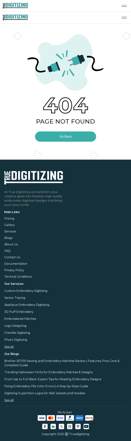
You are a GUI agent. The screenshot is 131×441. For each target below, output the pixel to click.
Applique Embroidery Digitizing (26, 304)
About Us (11, 244)
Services (10, 231)
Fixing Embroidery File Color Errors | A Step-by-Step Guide (46, 386)
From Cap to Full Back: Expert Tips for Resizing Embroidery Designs (52, 379)
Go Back (65, 136)
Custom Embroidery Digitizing (25, 291)
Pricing (9, 218)
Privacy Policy (14, 270)
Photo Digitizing (15, 339)
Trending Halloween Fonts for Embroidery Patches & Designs (48, 372)
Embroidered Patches (20, 318)
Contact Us (12, 257)
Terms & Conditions (18, 276)
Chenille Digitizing (17, 332)
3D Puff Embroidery (18, 311)
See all (9, 346)
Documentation (15, 263)
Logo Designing (15, 325)
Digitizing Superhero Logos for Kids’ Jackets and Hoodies (44, 393)
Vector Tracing (14, 297)
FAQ (7, 251)
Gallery (9, 225)
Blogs (8, 238)
